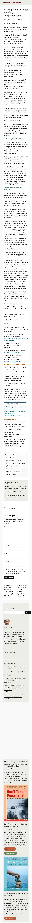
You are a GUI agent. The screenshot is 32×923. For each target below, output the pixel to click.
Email (6, 553)
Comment (7, 527)
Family (8, 463)
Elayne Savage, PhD (20, 19)
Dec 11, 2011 (7, 19)
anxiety (22, 454)
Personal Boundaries (11, 468)
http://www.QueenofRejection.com (15, 402)
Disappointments (10, 460)
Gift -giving (22, 463)
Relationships (17, 471)
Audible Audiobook (10, 853)
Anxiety (15, 454)
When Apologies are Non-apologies (16, 667)
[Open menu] (28, 3)
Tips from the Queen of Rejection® (12, 2)
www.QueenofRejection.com (13, 778)
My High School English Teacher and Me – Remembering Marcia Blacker (14, 688)
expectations (21, 460)
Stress (8, 474)
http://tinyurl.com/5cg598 (12, 352)
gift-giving (9, 466)
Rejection (22, 468)
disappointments (10, 457)
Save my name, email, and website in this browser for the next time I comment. (16, 571)
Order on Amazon (10, 849)
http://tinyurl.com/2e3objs (12, 361)
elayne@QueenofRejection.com (13, 434)
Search (28, 612)
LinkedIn (15, 643)
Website (6, 561)
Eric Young (6, 671)
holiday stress (18, 466)
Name (6, 546)
